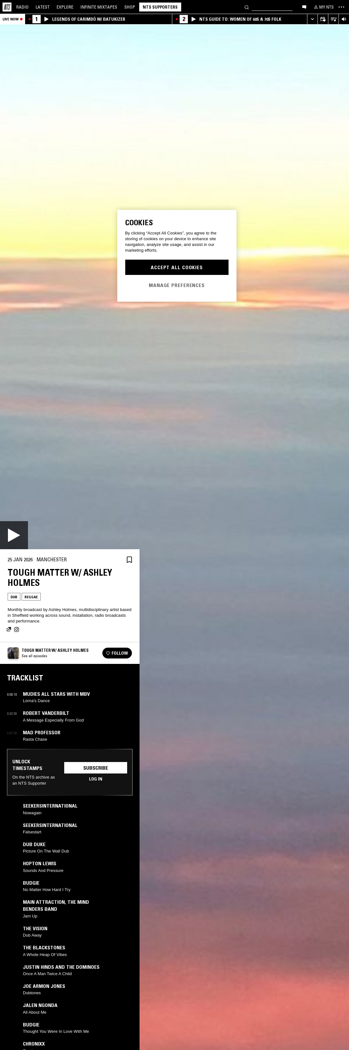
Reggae (31, 596)
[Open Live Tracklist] (333, 19)
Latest (43, 7)
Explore (65, 7)
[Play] (14, 535)
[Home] (7, 7)
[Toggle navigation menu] (341, 7)
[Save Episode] (129, 559)
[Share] (114, 559)
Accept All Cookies (177, 267)
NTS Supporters (160, 7)
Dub (13, 596)
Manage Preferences (177, 285)
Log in (95, 779)
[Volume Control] (344, 19)
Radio (22, 7)
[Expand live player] (312, 19)
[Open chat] (304, 7)
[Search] (247, 7)
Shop (129, 7)
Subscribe (95, 768)
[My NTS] (323, 7)
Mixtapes (98, 7)
